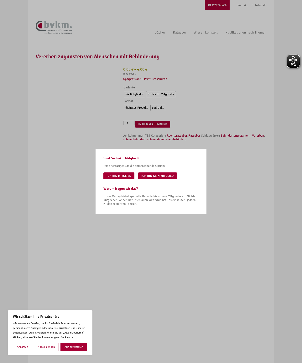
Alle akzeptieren (74, 347)
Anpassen (22, 347)
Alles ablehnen (46, 347)
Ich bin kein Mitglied (157, 176)
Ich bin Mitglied (119, 176)
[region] (50, 332)
